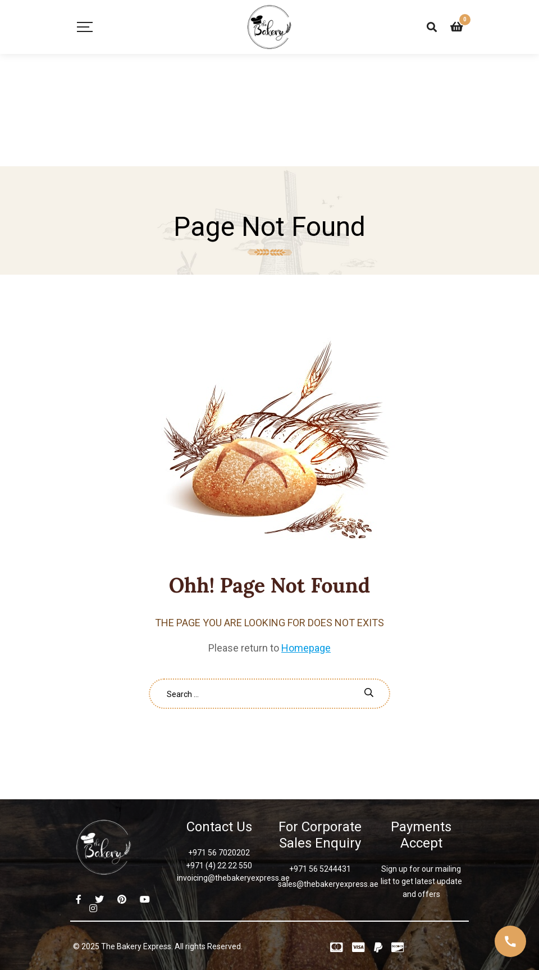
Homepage (306, 648)
